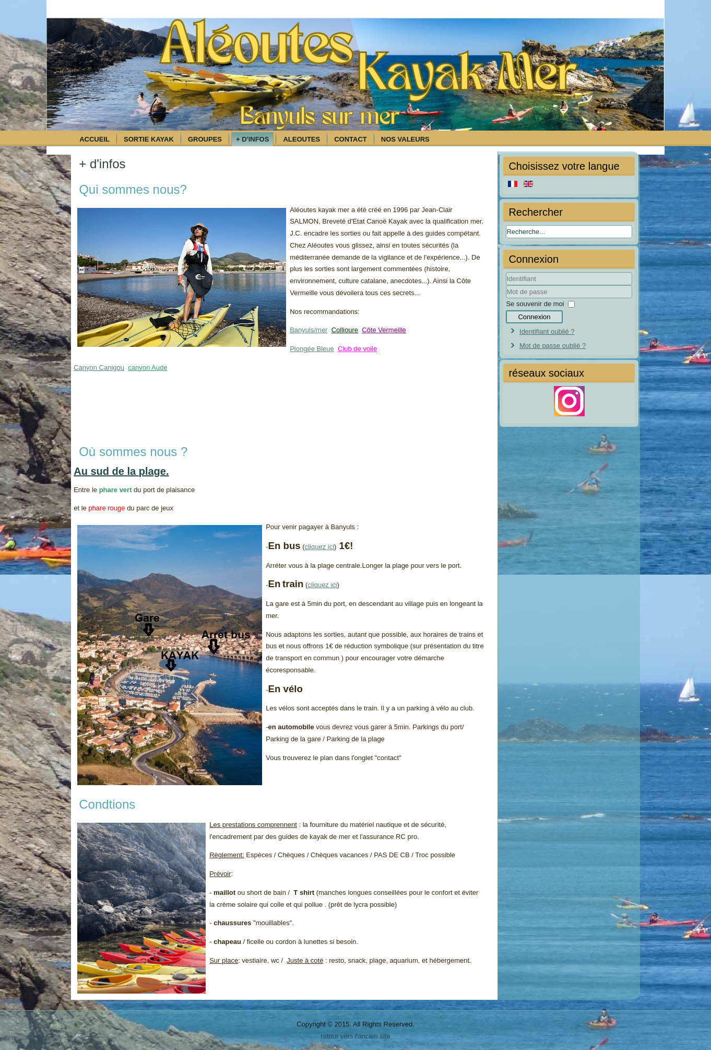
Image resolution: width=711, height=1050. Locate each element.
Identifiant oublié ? (547, 331)
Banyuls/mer (308, 330)
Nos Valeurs (405, 139)
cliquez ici (319, 547)
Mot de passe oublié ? (552, 345)
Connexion (534, 317)
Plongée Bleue (312, 349)
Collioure (344, 330)
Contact (350, 139)
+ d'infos (252, 139)
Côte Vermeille (384, 330)
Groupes (205, 139)
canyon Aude (147, 367)
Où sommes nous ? (133, 452)
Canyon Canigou (99, 367)
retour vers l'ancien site (355, 1036)
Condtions (107, 804)
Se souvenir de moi (535, 304)
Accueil (94, 139)
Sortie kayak (149, 139)
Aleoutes (301, 139)
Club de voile (357, 349)
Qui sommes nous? (133, 189)
